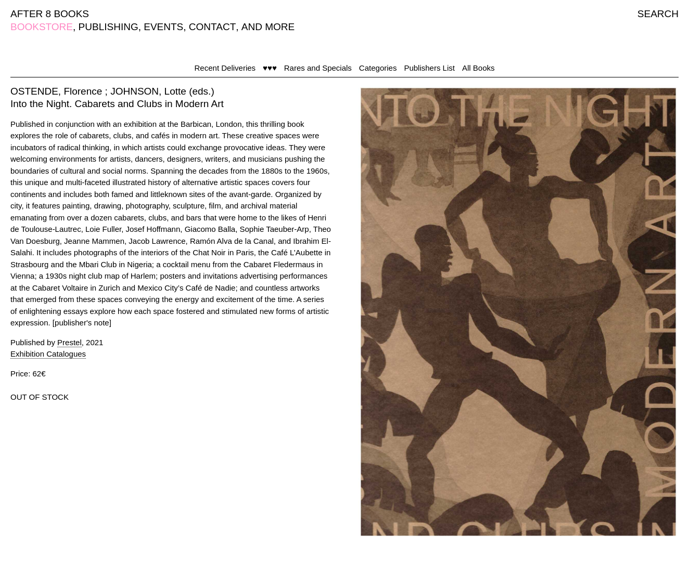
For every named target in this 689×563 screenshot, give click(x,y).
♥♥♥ (270, 67)
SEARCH (658, 13)
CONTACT (212, 26)
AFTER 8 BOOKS (49, 13)
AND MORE (268, 26)
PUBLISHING (108, 26)
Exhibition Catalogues (48, 353)
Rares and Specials (318, 67)
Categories (378, 67)
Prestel (69, 342)
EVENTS (163, 26)
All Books (478, 67)
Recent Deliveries (225, 67)
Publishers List (429, 67)
